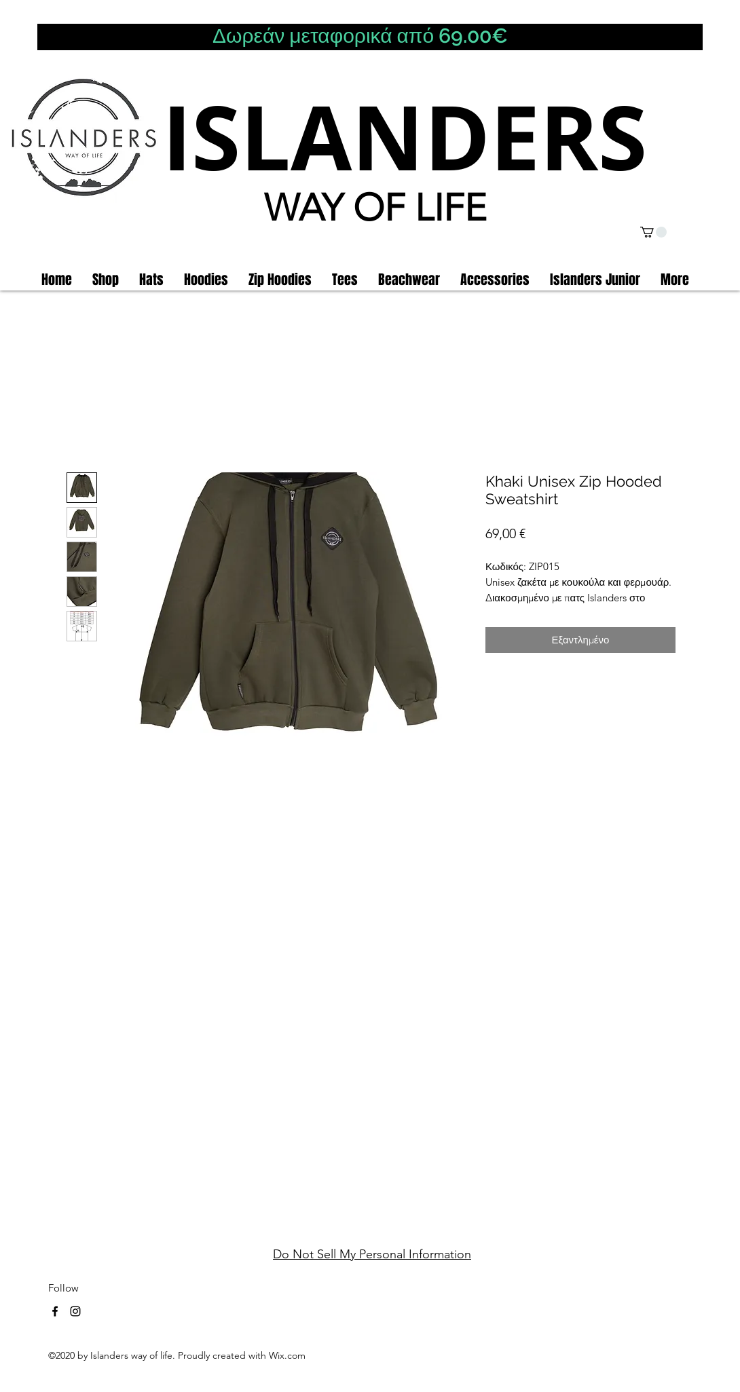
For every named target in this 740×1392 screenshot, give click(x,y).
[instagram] (75, 1311)
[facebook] (55, 1311)
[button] (653, 232)
